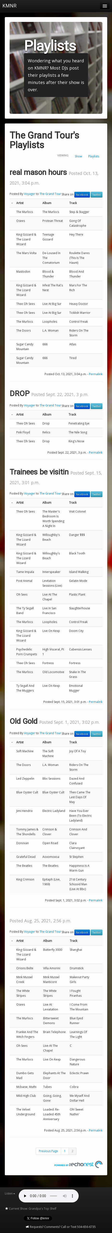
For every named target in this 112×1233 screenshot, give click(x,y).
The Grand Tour (50, 194)
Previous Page (48, 1151)
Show (78, 156)
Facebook (82, 194)
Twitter (96, 194)
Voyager (29, 194)
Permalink (95, 374)
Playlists (93, 156)
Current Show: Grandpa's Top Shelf (30, 1209)
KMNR (9, 6)
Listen (10, 1193)
